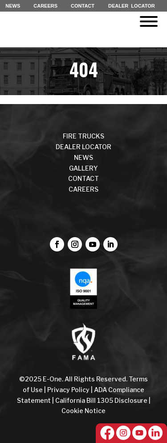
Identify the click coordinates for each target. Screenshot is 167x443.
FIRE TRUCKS (83, 136)
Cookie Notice (83, 410)
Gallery (83, 168)
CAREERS (45, 5)
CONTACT (82, 5)
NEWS (12, 5)
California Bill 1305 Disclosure (101, 400)
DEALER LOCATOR (131, 5)
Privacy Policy (68, 389)
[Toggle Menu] (149, 21)
